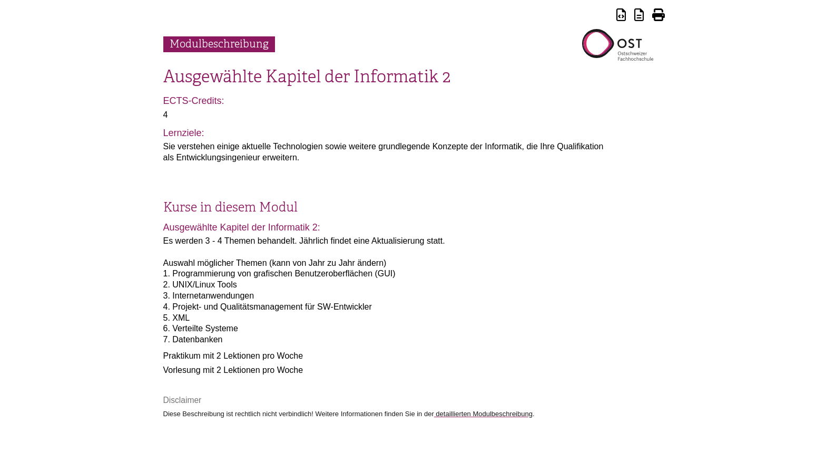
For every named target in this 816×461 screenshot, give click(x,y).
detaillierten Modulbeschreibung (483, 414)
